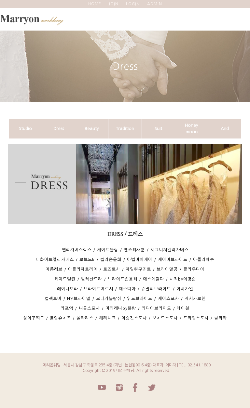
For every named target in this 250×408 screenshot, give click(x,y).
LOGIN (133, 4)
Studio (25, 128)
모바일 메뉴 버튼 (241, 17)
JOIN (113, 4)
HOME (94, 4)
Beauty (92, 128)
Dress (58, 128)
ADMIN (154, 4)
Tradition (125, 128)
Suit (158, 128)
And (225, 128)
